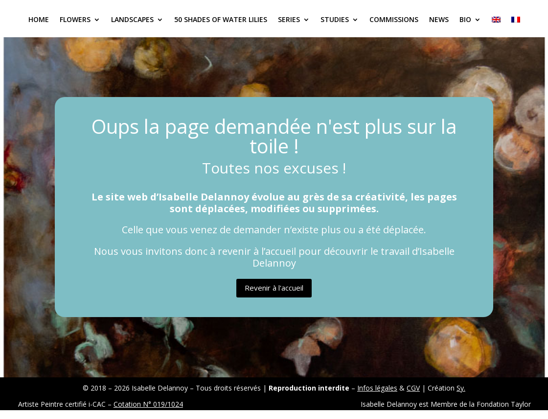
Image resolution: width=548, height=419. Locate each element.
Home (38, 20)
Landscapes (132, 20)
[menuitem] (496, 26)
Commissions (393, 20)
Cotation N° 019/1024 (148, 404)
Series (289, 20)
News (439, 20)
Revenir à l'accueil (274, 288)
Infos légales (377, 388)
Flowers (75, 20)
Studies (334, 20)
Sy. (461, 388)
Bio (465, 20)
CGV (413, 388)
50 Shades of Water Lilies (220, 20)
